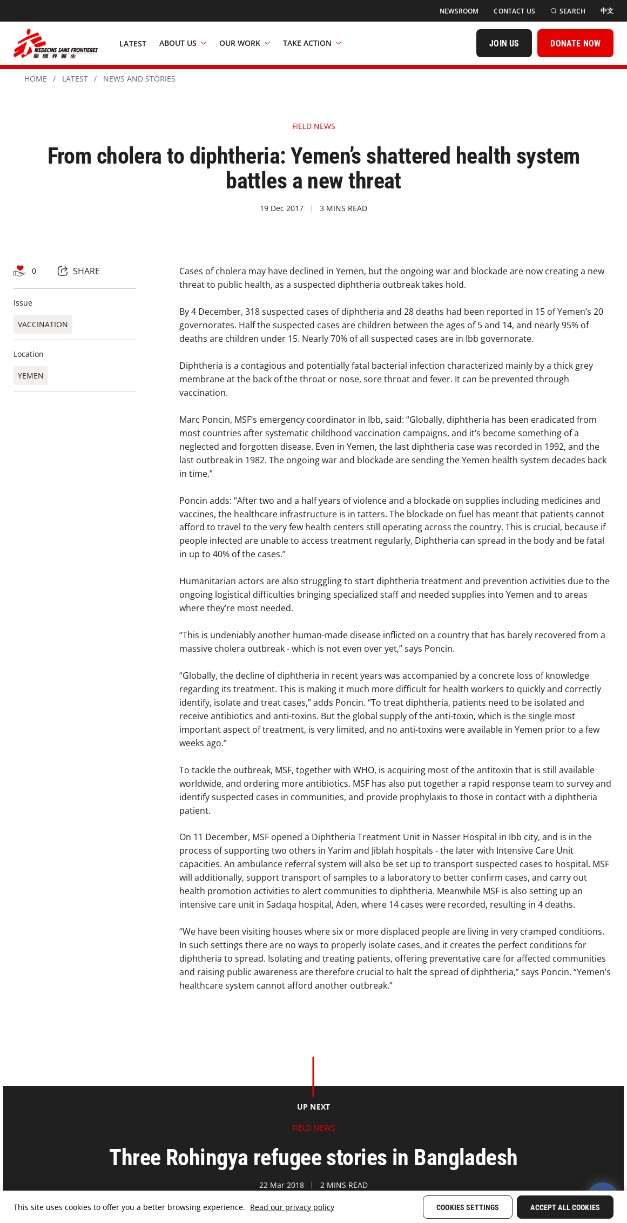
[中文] (607, 10)
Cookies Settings (467, 1207)
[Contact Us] (514, 11)
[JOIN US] (504, 43)
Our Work (244, 43)
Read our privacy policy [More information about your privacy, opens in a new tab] (292, 1207)
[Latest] (132, 43)
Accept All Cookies (565, 1207)
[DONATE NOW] (575, 43)
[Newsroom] (459, 11)
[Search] (567, 11)
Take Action (312, 43)
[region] (313, 1207)
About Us (182, 43)
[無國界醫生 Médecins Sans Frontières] (56, 43)
